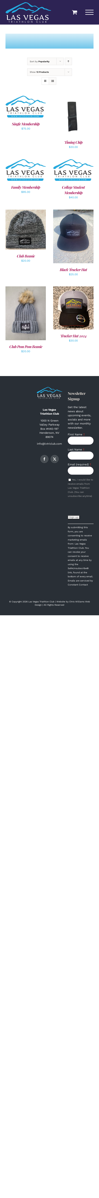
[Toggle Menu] (89, 12)
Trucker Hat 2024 (73, 335)
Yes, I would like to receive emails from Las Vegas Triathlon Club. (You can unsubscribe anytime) (80, 487)
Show (39, 72)
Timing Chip (73, 142)
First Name (76, 434)
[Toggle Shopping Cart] (74, 12)
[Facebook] (44, 459)
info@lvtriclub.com (49, 443)
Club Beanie (26, 255)
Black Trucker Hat (73, 269)
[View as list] (52, 81)
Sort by (40, 61)
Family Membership (25, 187)
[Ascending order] (68, 61)
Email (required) (79, 464)
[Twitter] (55, 459)
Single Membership (26, 123)
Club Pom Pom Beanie (25, 346)
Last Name (76, 449)
